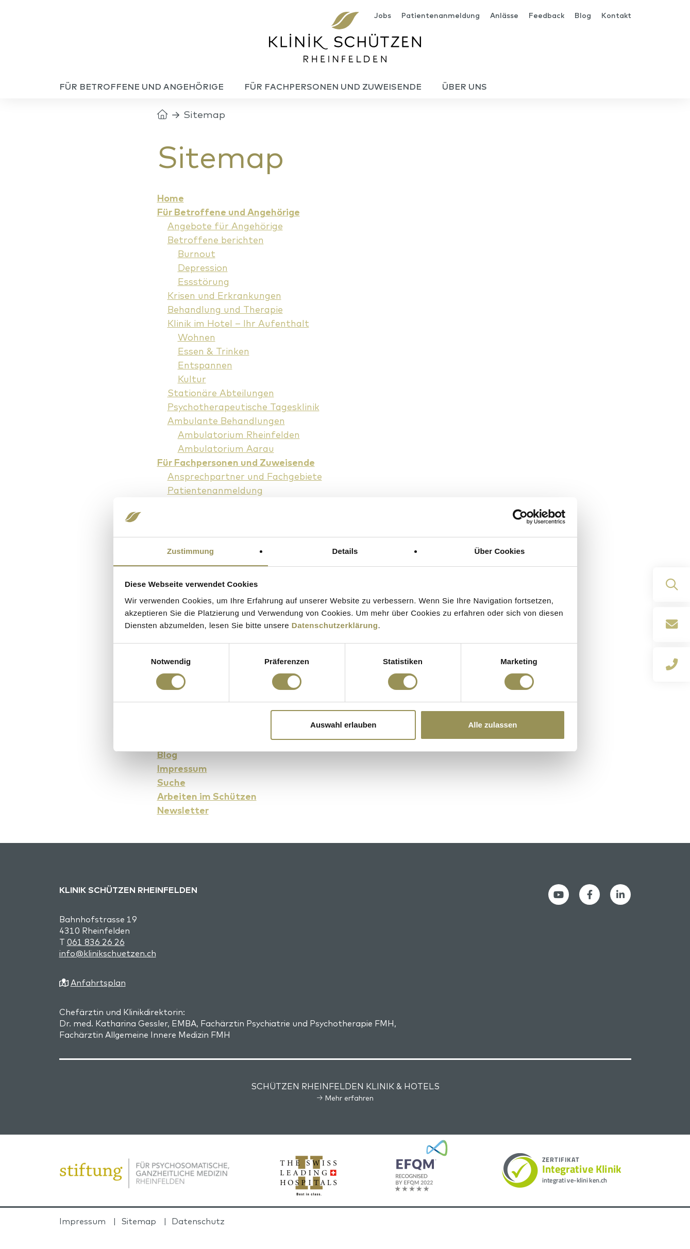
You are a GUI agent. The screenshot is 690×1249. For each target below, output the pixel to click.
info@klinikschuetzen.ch (107, 968)
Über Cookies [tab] (500, 550)
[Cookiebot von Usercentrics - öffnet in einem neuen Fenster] (520, 517)
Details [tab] (345, 550)
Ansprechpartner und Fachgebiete (250, 490)
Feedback (546, 16)
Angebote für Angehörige (229, 240)
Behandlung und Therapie (230, 323)
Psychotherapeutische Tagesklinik (247, 421)
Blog (583, 16)
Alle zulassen (492, 724)
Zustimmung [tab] (190, 550)
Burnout (197, 268)
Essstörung (204, 296)
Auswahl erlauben (343, 724)
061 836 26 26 (96, 956)
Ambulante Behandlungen (231, 435)
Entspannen (207, 379)
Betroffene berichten (218, 254)
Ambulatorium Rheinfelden (243, 449)
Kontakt (616, 16)
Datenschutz (198, 1235)
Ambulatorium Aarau (229, 463)
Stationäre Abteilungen (224, 407)
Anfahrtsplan (98, 997)
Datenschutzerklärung (335, 625)
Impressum (82, 1235)
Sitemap (138, 1235)
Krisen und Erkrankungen (228, 309)
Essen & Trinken (215, 365)
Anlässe (504, 16)
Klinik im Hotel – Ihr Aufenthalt (242, 337)
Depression (204, 282)
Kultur (193, 393)
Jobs (382, 16)
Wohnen (198, 351)
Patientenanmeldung (440, 16)
